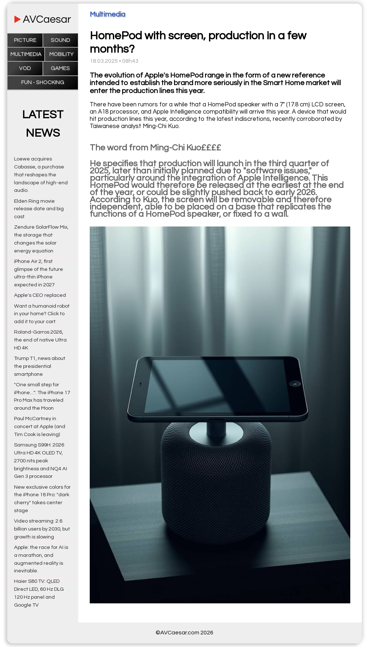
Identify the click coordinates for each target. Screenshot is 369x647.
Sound (60, 40)
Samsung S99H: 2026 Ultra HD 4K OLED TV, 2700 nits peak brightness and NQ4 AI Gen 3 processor (40, 460)
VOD (25, 68)
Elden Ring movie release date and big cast (39, 209)
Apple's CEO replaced (40, 295)
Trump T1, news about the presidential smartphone (39, 366)
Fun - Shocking (42, 82)
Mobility (61, 54)
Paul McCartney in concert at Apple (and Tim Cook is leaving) (39, 426)
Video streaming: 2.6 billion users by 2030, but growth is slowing (42, 529)
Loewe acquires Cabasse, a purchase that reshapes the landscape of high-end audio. (41, 174)
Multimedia (25, 54)
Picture (25, 40)
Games (60, 68)
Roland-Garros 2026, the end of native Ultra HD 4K (40, 340)
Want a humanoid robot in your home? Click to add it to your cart (42, 314)
